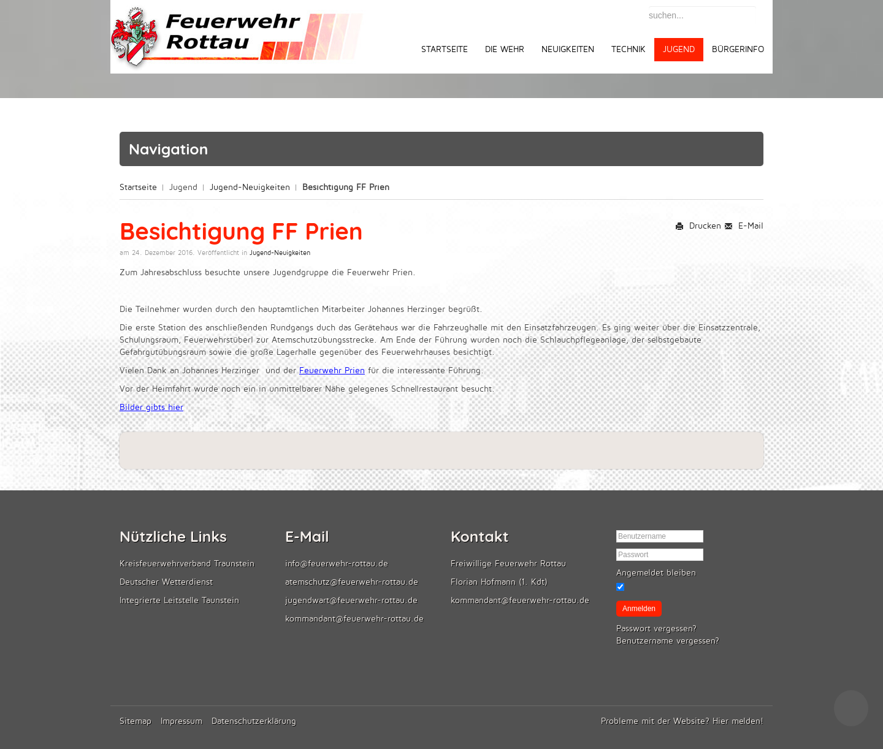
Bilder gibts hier (151, 407)
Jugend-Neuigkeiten (250, 187)
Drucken (698, 225)
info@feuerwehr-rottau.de (336, 563)
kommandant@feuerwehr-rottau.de (354, 618)
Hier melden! (738, 721)
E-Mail (743, 225)
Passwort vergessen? (656, 628)
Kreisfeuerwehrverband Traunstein (187, 563)
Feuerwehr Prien (332, 370)
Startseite (138, 187)
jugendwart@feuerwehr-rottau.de (351, 600)
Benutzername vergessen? (667, 640)
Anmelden (639, 608)
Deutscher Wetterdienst (166, 582)
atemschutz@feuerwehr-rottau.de (351, 582)
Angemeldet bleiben (656, 572)
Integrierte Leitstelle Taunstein (179, 600)
